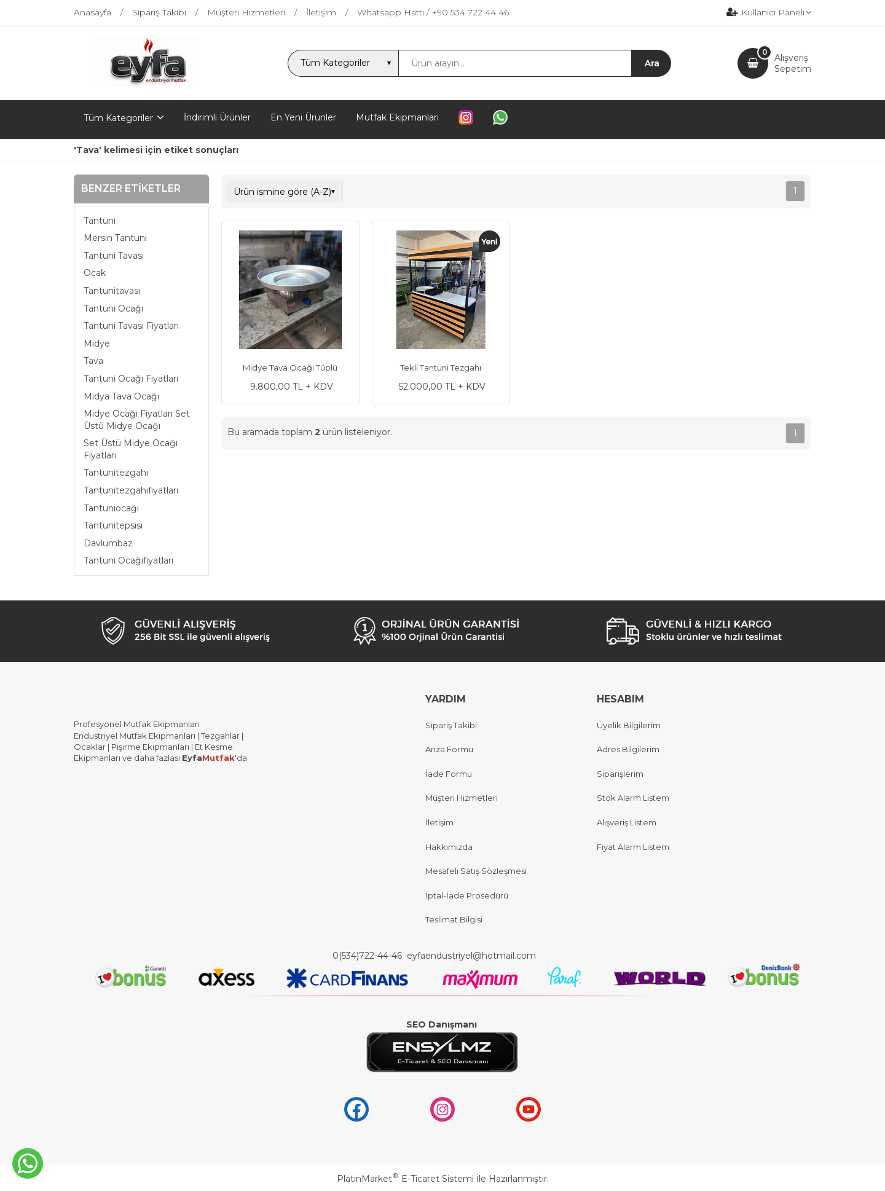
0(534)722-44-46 (368, 955)
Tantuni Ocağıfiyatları (128, 560)
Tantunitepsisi (113, 525)
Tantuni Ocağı (113, 308)
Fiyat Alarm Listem (633, 847)
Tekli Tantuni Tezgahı (440, 367)
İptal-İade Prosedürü (466, 895)
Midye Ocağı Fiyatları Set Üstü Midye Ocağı (137, 419)
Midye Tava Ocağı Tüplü (290, 367)
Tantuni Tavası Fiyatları (131, 325)
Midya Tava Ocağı (121, 396)
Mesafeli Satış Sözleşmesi (476, 871)
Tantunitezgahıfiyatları (131, 490)
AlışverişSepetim (792, 63)
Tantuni (100, 220)
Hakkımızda (449, 847)
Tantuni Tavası (114, 255)
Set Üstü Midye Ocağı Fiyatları (131, 449)
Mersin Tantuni (115, 237)
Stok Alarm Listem (633, 798)
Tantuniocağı (111, 508)
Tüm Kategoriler (118, 118)
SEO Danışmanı (441, 1024)
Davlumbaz (108, 543)
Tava (93, 360)
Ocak (95, 272)
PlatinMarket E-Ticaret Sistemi (405, 1178)
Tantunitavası (112, 290)
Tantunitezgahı (116, 472)
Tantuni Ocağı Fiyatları (131, 378)
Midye (97, 343)
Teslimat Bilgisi (454, 919)
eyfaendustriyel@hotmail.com (471, 955)
